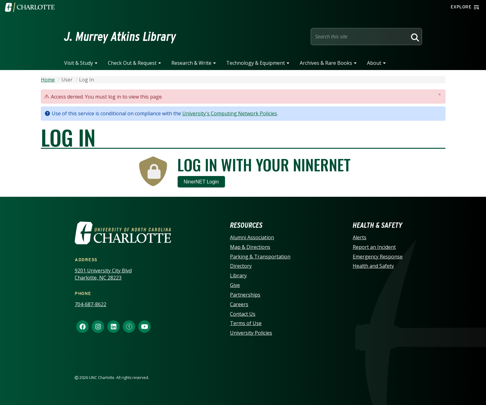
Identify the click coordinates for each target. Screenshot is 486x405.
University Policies (251, 332)
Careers (239, 304)
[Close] (440, 94)
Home (48, 79)
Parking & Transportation (260, 256)
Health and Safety (373, 265)
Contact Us (242, 313)
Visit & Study (78, 62)
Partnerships (245, 294)
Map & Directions (250, 247)
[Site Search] (360, 36)
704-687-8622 (90, 304)
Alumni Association (252, 237)
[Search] (414, 36)
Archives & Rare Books (326, 62)
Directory (241, 265)
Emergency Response (378, 256)
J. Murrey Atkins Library (120, 36)
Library (238, 275)
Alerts (359, 237)
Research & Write (191, 62)
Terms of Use (246, 323)
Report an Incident (374, 247)
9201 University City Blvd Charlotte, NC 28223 (103, 274)
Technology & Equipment (255, 62)
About (374, 62)
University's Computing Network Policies (229, 113)
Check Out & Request (132, 62)
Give (235, 285)
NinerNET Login (201, 181)
